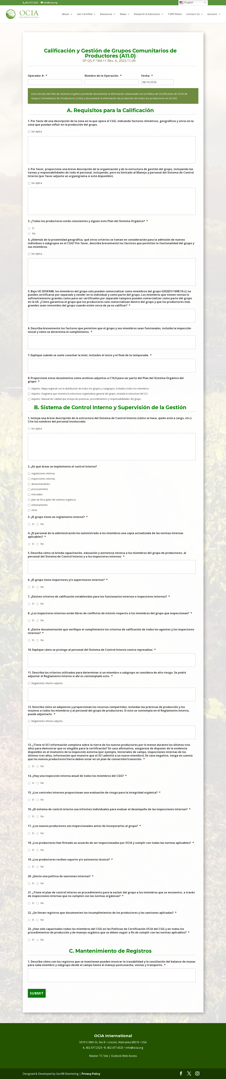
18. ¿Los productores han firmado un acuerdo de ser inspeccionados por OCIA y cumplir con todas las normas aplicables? (111, 843)
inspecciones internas (43, 478)
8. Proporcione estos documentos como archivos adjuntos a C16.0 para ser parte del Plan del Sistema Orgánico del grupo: (106, 379)
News (123, 14)
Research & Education (147, 14)
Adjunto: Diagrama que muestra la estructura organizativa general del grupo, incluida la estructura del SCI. (89, 393)
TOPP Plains (175, 14)
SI (33, 228)
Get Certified (84, 14)
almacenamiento (40, 484)
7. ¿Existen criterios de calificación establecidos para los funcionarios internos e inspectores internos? (99, 596)
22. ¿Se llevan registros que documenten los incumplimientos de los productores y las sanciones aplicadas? (102, 913)
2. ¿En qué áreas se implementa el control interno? (62, 466)
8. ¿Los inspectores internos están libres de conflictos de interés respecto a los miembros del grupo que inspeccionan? (110, 613)
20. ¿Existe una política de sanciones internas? (60, 876)
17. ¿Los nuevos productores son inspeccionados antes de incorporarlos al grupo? (84, 826)
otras (34, 510)
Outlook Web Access (124, 1056)
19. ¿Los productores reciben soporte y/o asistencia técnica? (70, 859)
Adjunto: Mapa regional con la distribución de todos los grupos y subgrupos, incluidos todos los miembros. (90, 388)
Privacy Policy (91, 1074)
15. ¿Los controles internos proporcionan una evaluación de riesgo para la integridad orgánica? (94, 792)
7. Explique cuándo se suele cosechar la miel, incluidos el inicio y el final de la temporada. (90, 355)
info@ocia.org (134, 1048)
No (33, 233)
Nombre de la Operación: (103, 76)
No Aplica (36, 131)
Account (212, 14)
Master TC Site (98, 1056)
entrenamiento (39, 505)
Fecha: (147, 76)
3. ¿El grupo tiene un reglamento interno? (58, 517)
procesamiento (39, 489)
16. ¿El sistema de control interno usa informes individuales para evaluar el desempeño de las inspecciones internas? (109, 809)
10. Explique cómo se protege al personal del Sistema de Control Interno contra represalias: (92, 650)
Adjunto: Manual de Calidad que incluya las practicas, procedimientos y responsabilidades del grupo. (86, 399)
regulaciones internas (43, 473)
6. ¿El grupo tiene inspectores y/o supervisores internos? (68, 580)
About (65, 14)
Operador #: (37, 76)
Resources (106, 14)
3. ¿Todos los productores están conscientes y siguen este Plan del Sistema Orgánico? (88, 221)
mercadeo (37, 494)
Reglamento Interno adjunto (47, 683)
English (186, 3)
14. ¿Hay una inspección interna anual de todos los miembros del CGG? (77, 776)
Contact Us (193, 14)
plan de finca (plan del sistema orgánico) (53, 499)
